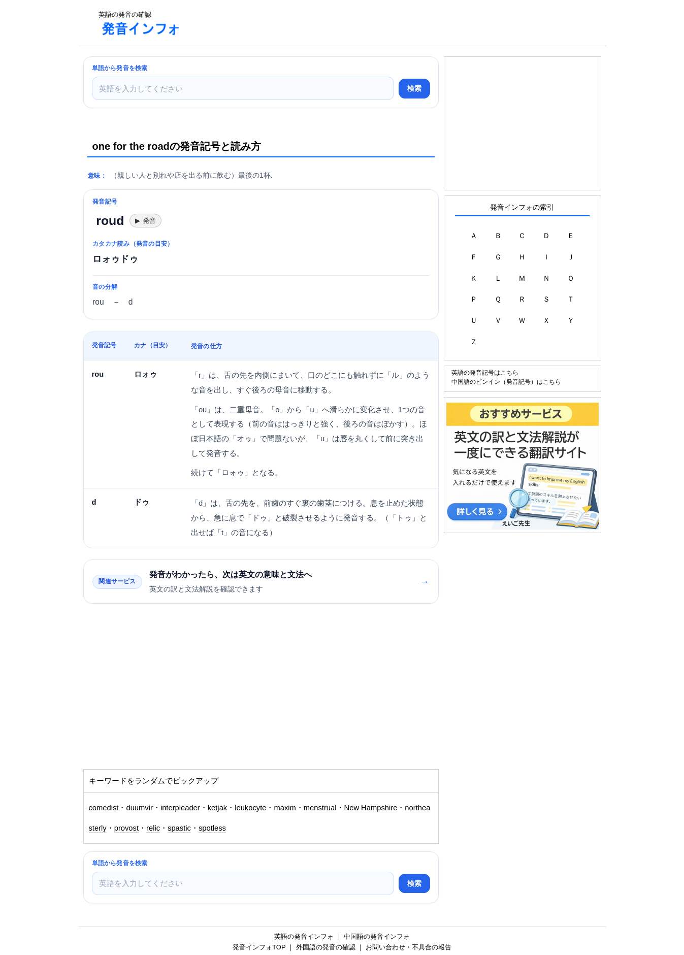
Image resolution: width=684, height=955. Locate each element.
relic (153, 828)
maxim (285, 808)
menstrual (320, 808)
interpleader (180, 808)
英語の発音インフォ (304, 936)
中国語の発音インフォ (377, 936)
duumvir (139, 808)
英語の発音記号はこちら (484, 372)
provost (126, 828)
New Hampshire (371, 808)
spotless (212, 828)
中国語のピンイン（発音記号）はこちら (506, 381)
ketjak (217, 808)
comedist (104, 808)
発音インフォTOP (259, 947)
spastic (179, 828)
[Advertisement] (375, 23)
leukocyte (250, 808)
